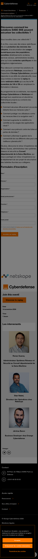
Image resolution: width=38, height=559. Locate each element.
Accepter (17, 540)
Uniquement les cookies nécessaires (17, 546)
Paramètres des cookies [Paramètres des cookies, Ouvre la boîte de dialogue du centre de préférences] (17, 551)
